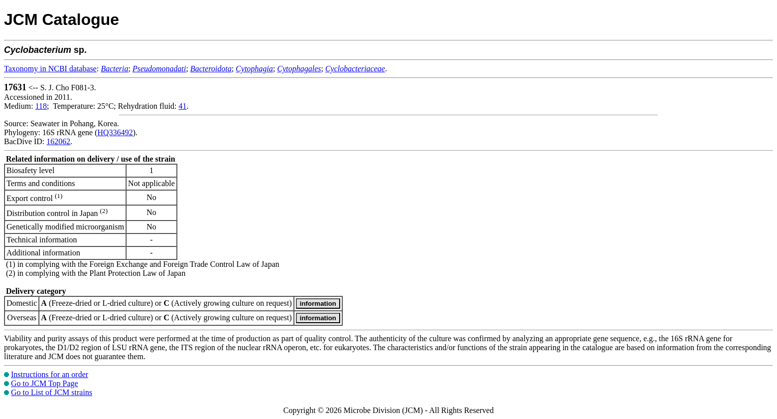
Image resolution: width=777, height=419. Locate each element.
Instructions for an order (49, 374)
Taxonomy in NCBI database (50, 68)
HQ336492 (115, 132)
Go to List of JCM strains (51, 392)
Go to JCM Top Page (44, 383)
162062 (58, 141)
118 (41, 106)
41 (183, 106)
